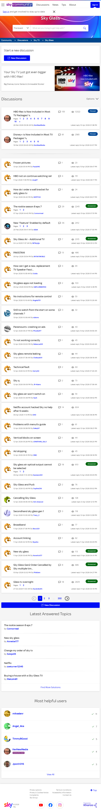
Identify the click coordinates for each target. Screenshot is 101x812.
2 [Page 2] (44, 598)
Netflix (8, 663)
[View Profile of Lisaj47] (35, 180)
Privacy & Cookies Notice (39, 793)
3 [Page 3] (49, 598)
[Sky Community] (19, 5)
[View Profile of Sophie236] (37, 488)
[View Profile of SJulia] (35, 274)
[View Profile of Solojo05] (11, 654)
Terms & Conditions (63, 790)
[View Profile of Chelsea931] (37, 358)
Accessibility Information (61, 793)
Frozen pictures (22, 162)
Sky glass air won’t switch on (29, 393)
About (72, 4)
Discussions (42, 4)
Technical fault (21, 367)
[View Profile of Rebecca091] (38, 344)
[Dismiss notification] (54, 12)
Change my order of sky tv (18, 650)
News (55, 4)
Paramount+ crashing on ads (29, 326)
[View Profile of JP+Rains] (37, 384)
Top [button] (95, 790)
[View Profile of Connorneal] (38, 213)
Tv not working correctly (26, 340)
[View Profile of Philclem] (37, 572)
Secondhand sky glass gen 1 (28, 511)
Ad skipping (19, 451)
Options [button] (90, 98)
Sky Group (34, 798)
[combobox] (57, 28)
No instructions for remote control (32, 296)
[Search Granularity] (22, 28)
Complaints (34, 795)
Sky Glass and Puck (24, 484)
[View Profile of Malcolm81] (12, 679)
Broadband (19, 524)
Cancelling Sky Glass (24, 497)
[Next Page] (67, 598)
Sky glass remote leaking (27, 353)
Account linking (22, 538)
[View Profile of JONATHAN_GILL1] (40, 442)
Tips (64, 4)
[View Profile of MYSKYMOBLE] (39, 256)
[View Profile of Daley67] (36, 428)
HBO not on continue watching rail (32, 176)
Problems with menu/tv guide (29, 424)
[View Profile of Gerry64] (36, 371)
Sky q (16, 380)
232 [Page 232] (60, 598)
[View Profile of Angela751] (37, 300)
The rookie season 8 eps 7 (27, 206)
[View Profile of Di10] (34, 415)
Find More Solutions (50, 687)
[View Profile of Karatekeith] (37, 589)
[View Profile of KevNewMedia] (39, 125)
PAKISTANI (19, 252)
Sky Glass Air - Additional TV (29, 239)
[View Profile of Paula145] (36, 167)
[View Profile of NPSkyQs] (36, 243)
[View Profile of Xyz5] (35, 398)
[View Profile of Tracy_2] (36, 515)
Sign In (95, 5)
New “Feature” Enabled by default (31, 222)
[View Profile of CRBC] (35, 455)
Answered (92, 206)
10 (15, 121)
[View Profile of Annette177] (37, 555)
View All (50, 774)
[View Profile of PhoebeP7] (37, 331)
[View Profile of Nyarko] (35, 542)
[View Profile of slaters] (36, 317)
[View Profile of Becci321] (36, 529)
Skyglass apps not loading (27, 283)
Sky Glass (50, 18)
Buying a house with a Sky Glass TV (23, 675)
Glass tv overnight (23, 581)
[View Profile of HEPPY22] (37, 197)
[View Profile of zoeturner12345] (15, 666)
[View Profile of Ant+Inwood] (38, 502)
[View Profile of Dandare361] (37, 475)
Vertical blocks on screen (27, 437)
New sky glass (21, 551)
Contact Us (67, 795)
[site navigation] (2, 4)
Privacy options (35, 790)
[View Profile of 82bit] (36, 230)
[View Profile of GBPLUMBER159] (40, 287)
